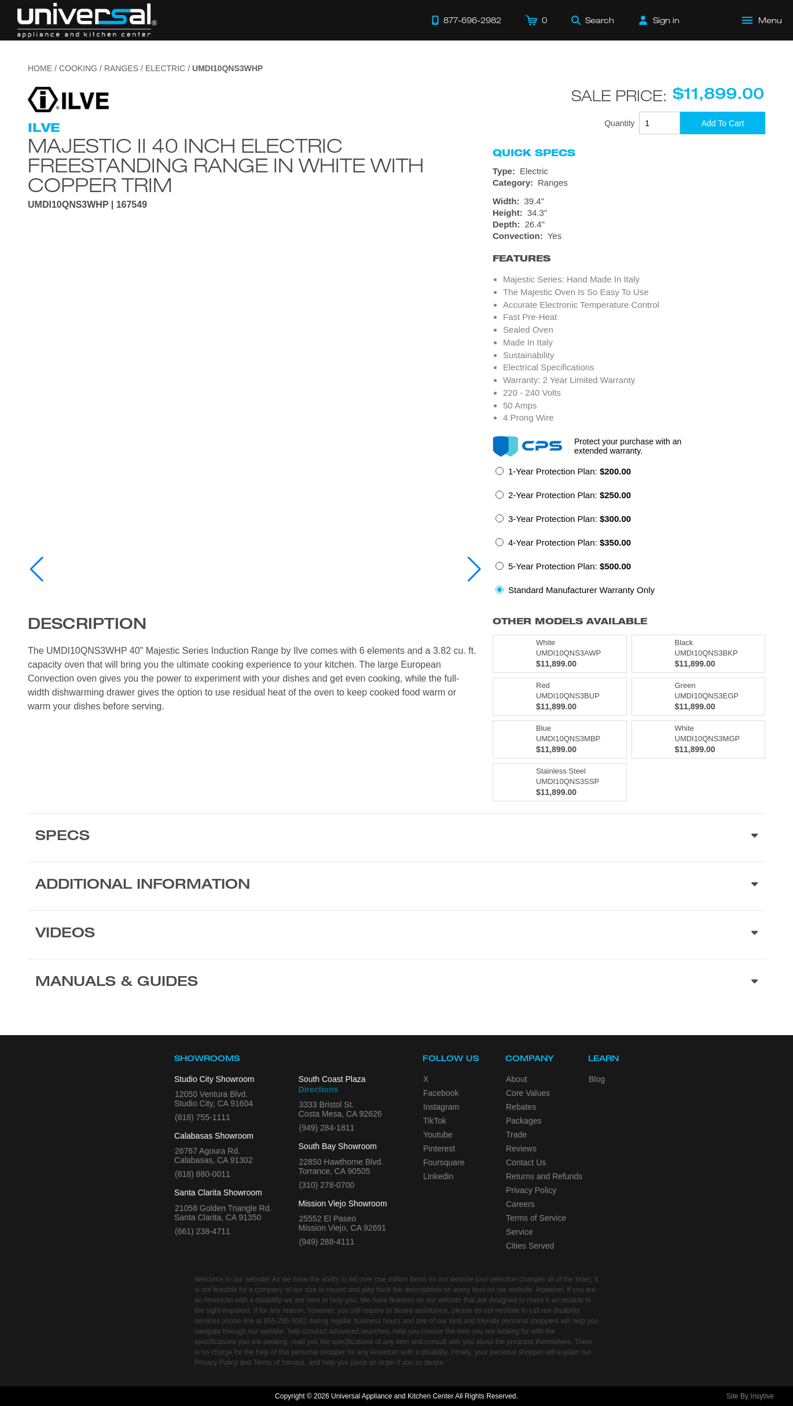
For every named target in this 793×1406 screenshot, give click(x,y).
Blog (597, 1079)
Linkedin (438, 1176)
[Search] (592, 20)
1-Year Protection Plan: (569, 471)
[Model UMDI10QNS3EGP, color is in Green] (698, 696)
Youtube (438, 1134)
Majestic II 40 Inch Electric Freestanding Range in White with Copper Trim (226, 164)
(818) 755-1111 (202, 1117)
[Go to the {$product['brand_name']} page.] (68, 99)
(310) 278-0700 (327, 1185)
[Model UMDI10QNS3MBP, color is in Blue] (559, 739)
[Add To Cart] (722, 123)
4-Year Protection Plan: (569, 542)
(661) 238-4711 (202, 1231)
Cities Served (530, 1245)
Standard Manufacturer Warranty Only (581, 590)
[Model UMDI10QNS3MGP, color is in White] (698, 739)
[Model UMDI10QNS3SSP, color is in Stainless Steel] (559, 782)
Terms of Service (536, 1218)
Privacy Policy (531, 1190)
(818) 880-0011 (202, 1174)
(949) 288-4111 (327, 1241)
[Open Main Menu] (762, 20)
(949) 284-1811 (327, 1127)
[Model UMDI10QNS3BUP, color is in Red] (559, 696)
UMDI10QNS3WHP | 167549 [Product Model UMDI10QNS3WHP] (87, 204)
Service (519, 1231)
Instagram (441, 1106)
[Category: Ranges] (629, 182)
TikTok (434, 1120)
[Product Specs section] (396, 837)
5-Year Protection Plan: (569, 566)
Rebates (521, 1106)
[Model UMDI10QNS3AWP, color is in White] (559, 653)
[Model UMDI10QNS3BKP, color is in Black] (698, 653)
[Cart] (536, 20)
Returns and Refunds (544, 1176)
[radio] (563, 474)
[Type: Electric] (629, 171)
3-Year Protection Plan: (569, 519)
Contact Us (526, 1162)
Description (87, 625)
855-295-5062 (285, 1321)
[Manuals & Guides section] (396, 983)
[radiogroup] (628, 534)
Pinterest (439, 1148)
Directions (318, 1089)
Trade (516, 1134)
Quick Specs (534, 152)
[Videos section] (396, 934)
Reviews (521, 1148)
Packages (523, 1120)
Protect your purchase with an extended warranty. (627, 446)
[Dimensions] (629, 213)
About (516, 1079)
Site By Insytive (750, 1396)
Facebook (440, 1093)
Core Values (528, 1093)
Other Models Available (570, 621)
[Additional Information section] (396, 886)
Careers (520, 1204)
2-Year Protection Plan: (569, 495)
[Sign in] (659, 20)
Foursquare (444, 1162)
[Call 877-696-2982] (467, 20)
